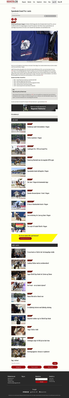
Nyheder (29, 2)
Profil (29, 282)
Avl (28, 304)
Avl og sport (30, 201)
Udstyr (45, 2)
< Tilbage (13, 8)
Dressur (29, 124)
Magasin (24, 2)
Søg (55, 363)
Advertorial (30, 337)
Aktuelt (13, 22)
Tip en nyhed (34, 367)
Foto (34, 2)
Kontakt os (51, 380)
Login (54, 2)
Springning (30, 146)
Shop (49, 2)
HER (12, 70)
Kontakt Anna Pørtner (25, 238)
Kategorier (18, 367)
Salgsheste (39, 2)
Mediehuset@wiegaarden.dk (14, 383)
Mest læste (50, 367)
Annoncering (52, 381)
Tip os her (51, 378)
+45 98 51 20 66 (11, 381)
